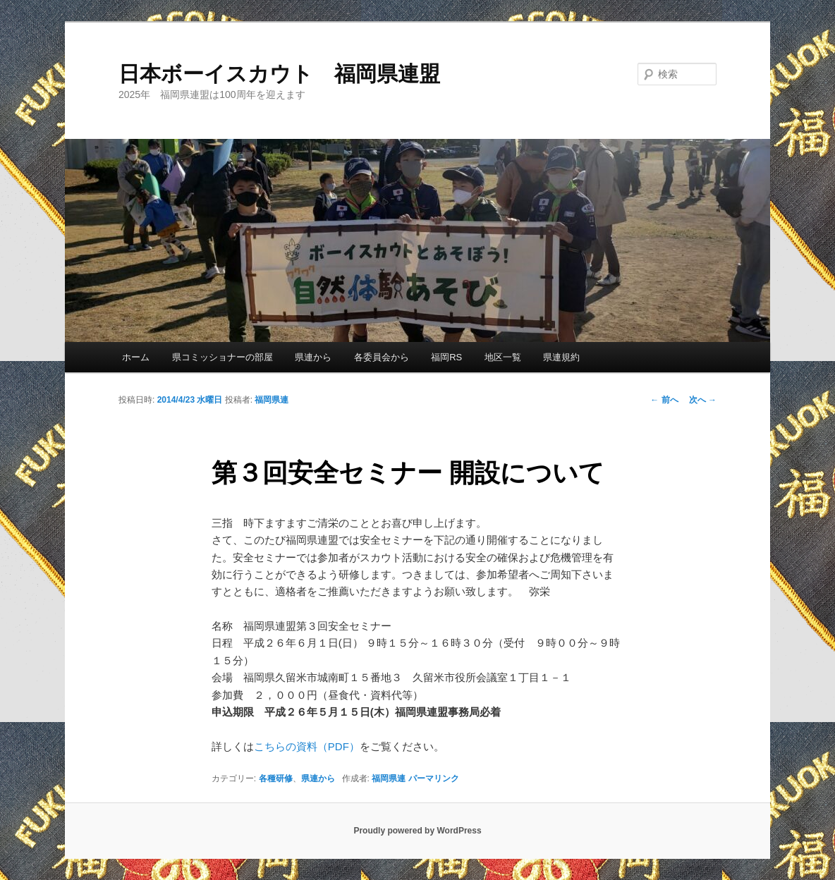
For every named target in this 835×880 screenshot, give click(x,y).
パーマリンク (433, 778)
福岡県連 (271, 400)
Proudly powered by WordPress (417, 831)
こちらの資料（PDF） (307, 746)
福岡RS (446, 357)
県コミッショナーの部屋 (222, 357)
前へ (664, 400)
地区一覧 (502, 357)
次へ (703, 400)
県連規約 (561, 357)
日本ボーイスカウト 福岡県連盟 (279, 73)
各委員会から (381, 357)
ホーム (136, 357)
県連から (313, 357)
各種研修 (276, 778)
